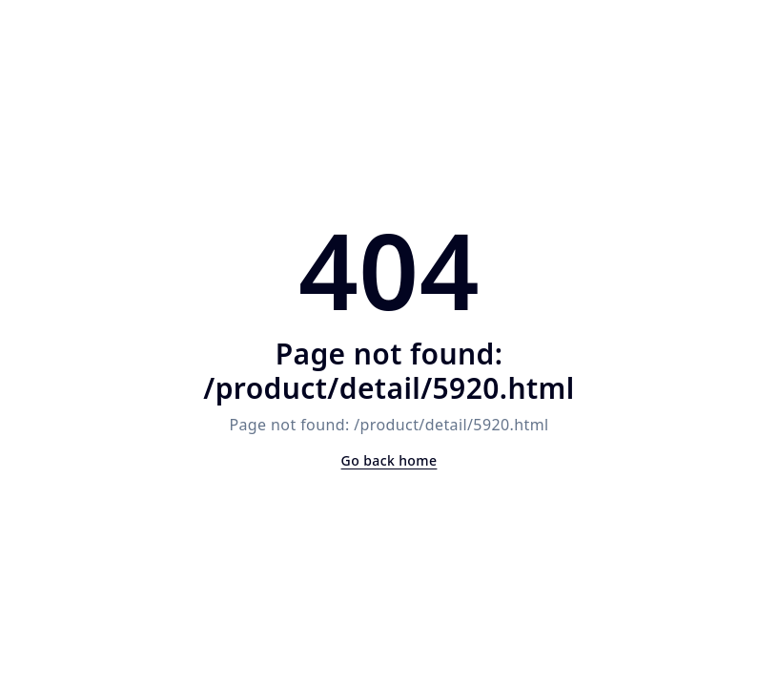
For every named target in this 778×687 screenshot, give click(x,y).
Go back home (389, 460)
